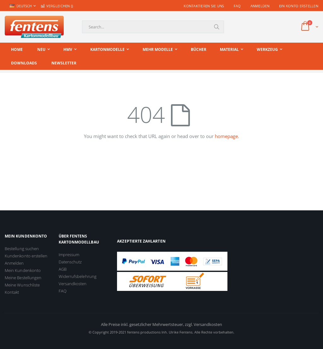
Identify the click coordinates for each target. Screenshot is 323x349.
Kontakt (12, 292)
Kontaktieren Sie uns (204, 5)
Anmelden (260, 5)
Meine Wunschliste (22, 285)
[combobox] (153, 27)
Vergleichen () (56, 5)
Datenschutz (70, 262)
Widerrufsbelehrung (78, 276)
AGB (63, 269)
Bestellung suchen (22, 248)
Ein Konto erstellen (298, 5)
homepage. (227, 136)
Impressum (69, 254)
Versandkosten (73, 283)
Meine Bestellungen (23, 277)
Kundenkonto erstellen (26, 256)
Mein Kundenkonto (23, 270)
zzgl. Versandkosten (203, 324)
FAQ (237, 5)
